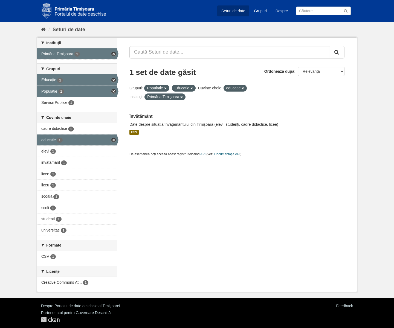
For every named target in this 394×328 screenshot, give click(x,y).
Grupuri (260, 11)
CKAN (50, 320)
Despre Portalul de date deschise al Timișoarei (80, 306)
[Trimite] (345, 10)
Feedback (344, 306)
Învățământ (140, 116)
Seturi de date (233, 11)
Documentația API (227, 154)
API (202, 154)
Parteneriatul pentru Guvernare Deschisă (76, 313)
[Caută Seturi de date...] (229, 52)
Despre (282, 11)
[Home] (43, 29)
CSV (134, 132)
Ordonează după (279, 71)
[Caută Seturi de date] (323, 11)
